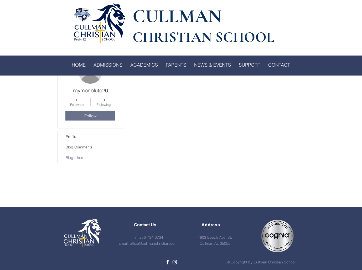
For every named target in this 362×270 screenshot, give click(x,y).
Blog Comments (79, 147)
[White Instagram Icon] (175, 262)
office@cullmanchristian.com (154, 243)
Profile (71, 136)
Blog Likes (74, 157)
